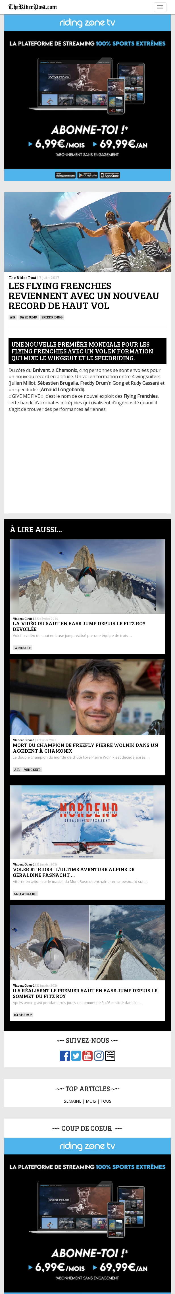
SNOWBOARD (25, 893)
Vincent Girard (23, 618)
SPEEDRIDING (52, 317)
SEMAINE (72, 1101)
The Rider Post (22, 277)
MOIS (91, 1101)
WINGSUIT (22, 647)
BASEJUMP (29, 317)
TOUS (106, 1101)
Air (13, 317)
